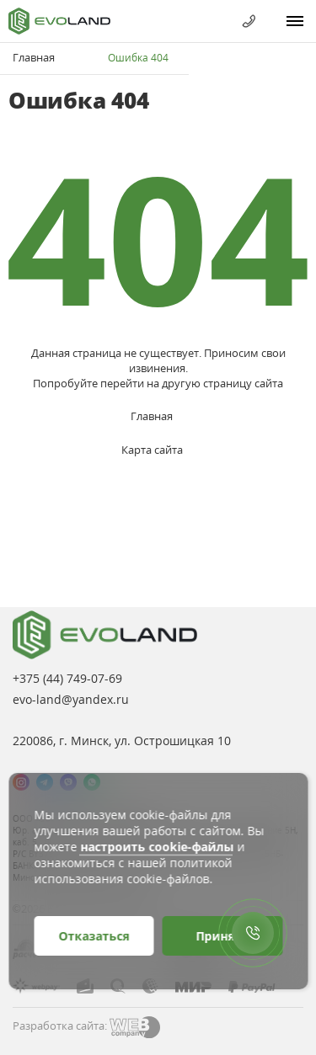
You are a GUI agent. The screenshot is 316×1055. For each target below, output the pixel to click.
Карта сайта (152, 449)
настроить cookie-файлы (156, 847)
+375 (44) (67, 678)
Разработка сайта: (60, 1025)
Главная (34, 57)
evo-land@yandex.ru (71, 699)
